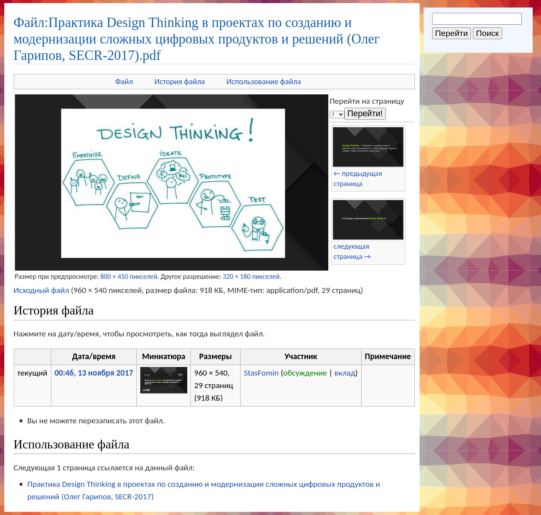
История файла (179, 81)
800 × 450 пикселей (128, 276)
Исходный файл (41, 290)
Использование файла (263, 81)
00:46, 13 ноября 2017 (93, 373)
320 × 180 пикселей (251, 276)
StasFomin (261, 373)
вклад (345, 373)
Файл (124, 81)
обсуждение (305, 373)
